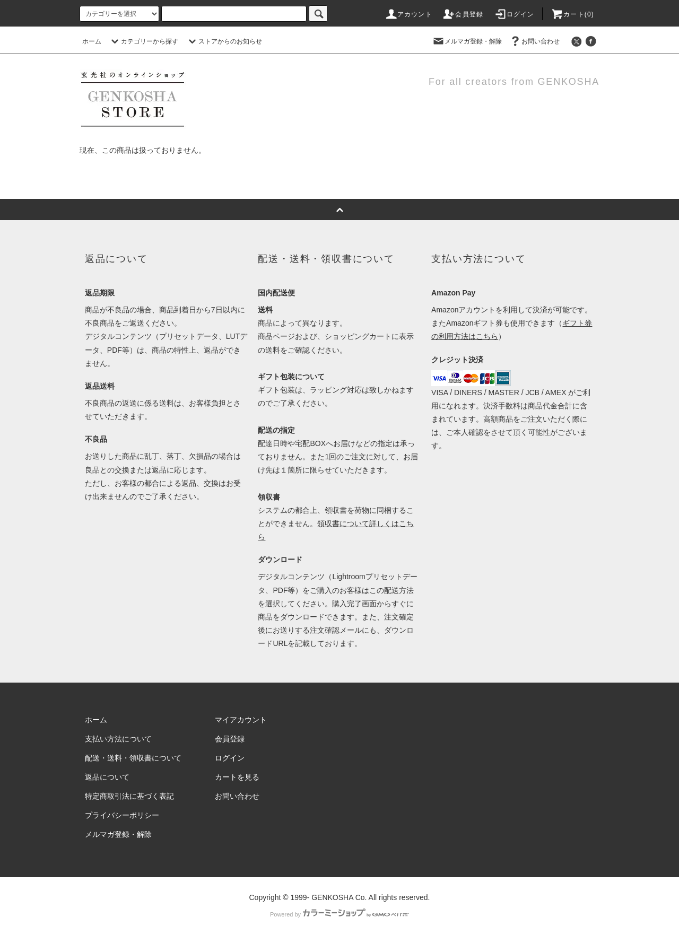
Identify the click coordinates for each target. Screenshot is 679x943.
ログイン (514, 14)
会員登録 (462, 14)
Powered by (339, 914)
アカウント (408, 14)
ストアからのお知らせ (224, 41)
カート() (572, 14)
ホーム (91, 41)
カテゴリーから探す (143, 41)
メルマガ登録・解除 (467, 41)
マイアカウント (241, 719)
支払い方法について (118, 739)
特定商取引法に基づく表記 (129, 796)
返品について (107, 777)
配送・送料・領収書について (133, 758)
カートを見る (237, 777)
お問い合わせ (534, 41)
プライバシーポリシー (122, 815)
